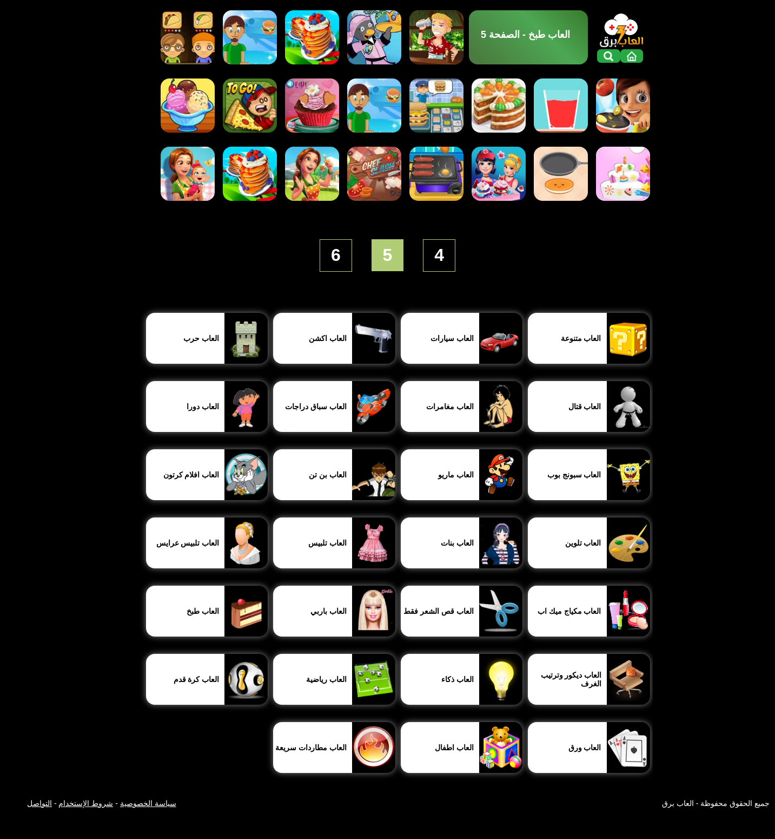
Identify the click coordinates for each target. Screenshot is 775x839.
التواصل (39, 803)
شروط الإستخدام (85, 803)
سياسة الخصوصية (148, 803)
